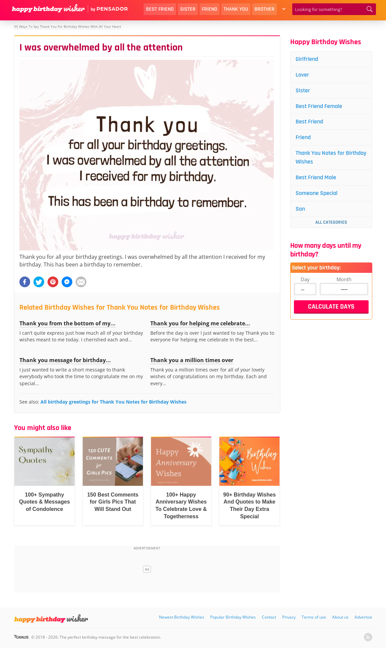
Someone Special (316, 193)
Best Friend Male (316, 177)
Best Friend (160, 9)
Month (344, 279)
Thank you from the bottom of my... (67, 323)
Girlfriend (307, 59)
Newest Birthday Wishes (181, 617)
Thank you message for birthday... (65, 360)
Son (300, 209)
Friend (209, 9)
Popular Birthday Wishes (233, 617)
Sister (188, 9)
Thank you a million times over (191, 360)
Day (305, 279)
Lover (302, 75)
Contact (269, 617)
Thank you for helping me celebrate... (200, 323)
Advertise (363, 617)
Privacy (289, 617)
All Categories (331, 222)
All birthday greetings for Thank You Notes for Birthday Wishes (113, 402)
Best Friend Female (319, 106)
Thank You (236, 9)
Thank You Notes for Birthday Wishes (331, 157)
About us (340, 617)
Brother (264, 9)
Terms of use (314, 617)
